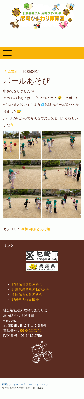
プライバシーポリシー (20, 384)
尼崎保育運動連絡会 (27, 284)
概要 (4, 384)
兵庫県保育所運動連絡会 (30, 289)
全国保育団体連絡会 (27, 294)
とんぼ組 (11, 71)
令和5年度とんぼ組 (35, 229)
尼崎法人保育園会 (25, 299)
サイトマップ (41, 384)
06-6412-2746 (30, 330)
